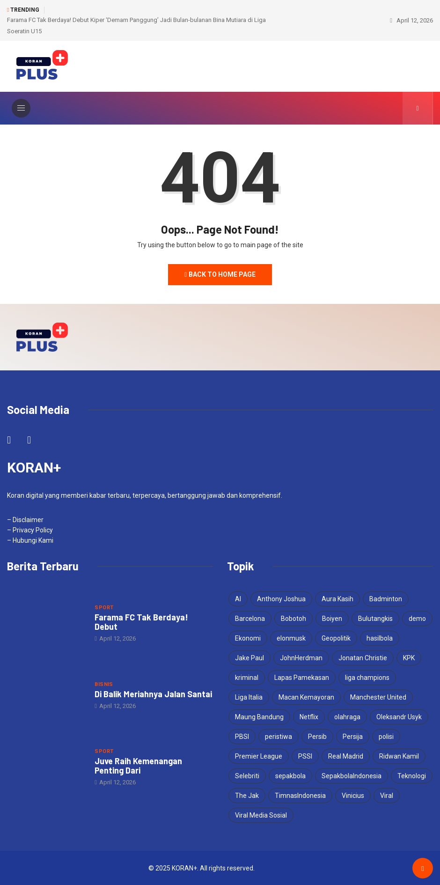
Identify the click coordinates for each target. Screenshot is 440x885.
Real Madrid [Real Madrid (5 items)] (345, 756)
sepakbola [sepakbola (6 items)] (290, 775)
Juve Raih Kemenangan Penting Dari (138, 765)
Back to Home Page (220, 274)
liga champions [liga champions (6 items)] (367, 677)
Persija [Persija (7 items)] (353, 736)
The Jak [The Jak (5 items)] (247, 795)
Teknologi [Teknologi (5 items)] (411, 775)
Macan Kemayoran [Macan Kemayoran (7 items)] (306, 697)
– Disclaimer (25, 519)
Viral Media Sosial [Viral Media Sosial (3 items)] (261, 815)
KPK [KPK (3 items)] (409, 657)
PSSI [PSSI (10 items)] (305, 756)
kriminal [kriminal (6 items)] (246, 677)
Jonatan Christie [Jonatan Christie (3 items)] (362, 657)
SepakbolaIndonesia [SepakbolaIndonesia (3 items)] (351, 775)
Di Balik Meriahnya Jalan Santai (153, 693)
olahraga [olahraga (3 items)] (347, 716)
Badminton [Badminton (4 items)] (385, 598)
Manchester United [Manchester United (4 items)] (378, 697)
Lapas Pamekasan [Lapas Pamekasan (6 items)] (301, 677)
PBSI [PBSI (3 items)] (242, 736)
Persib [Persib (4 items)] (317, 736)
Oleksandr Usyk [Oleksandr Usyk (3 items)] (399, 716)
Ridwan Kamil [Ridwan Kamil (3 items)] (399, 756)
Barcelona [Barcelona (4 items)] (250, 618)
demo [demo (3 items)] (417, 618)
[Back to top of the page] (422, 868)
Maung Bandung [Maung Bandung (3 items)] (259, 716)
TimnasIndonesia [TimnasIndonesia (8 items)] (300, 795)
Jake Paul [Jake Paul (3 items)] (249, 657)
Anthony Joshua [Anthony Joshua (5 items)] (281, 598)
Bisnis (104, 684)
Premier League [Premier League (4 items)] (258, 756)
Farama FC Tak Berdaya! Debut (141, 621)
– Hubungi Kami (30, 540)
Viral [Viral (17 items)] (386, 795)
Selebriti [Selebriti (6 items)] (247, 775)
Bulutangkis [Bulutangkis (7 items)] (375, 618)
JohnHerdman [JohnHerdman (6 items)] (301, 657)
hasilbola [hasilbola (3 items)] (380, 638)
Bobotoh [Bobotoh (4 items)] (293, 618)
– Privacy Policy (30, 529)
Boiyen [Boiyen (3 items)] (332, 618)
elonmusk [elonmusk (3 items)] (291, 638)
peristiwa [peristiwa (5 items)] (278, 736)
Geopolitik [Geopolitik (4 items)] (336, 638)
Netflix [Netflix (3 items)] (309, 716)
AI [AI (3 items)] (238, 598)
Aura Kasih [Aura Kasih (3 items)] (337, 598)
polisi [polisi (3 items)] (386, 736)
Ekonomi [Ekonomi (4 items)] (248, 638)
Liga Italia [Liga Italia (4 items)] (249, 697)
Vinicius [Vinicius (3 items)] (353, 795)
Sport (104, 607)
